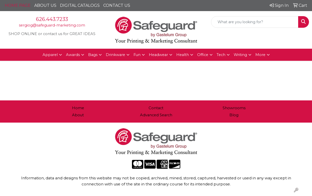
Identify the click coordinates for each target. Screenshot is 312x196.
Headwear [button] (158, 54)
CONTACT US (116, 5)
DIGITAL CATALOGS (80, 5)
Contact (156, 108)
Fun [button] (137, 54)
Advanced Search (156, 115)
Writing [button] (240, 54)
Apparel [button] (50, 54)
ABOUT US (45, 5)
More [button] (260, 54)
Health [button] (182, 54)
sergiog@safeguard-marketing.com (52, 25)
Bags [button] (92, 54)
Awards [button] (73, 54)
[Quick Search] (254, 22)
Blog (233, 115)
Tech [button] (221, 54)
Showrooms (234, 108)
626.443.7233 (52, 19)
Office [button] (202, 54)
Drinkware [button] (115, 54)
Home (78, 108)
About (78, 115)
